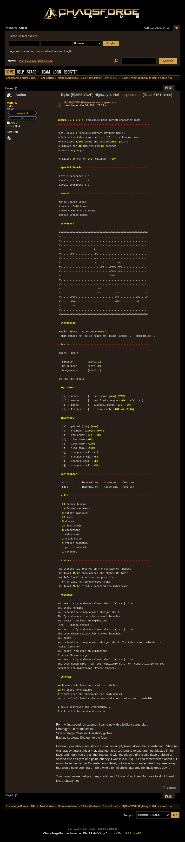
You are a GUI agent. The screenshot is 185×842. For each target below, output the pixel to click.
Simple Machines (107, 829)
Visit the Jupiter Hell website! (36, 61)
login (21, 35)
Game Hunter (110, 78)
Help (20, 72)
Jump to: (129, 815)
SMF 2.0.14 (74, 829)
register (32, 35)
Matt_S (12, 103)
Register (71, 72)
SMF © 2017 (90, 829)
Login (57, 72)
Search (33, 72)
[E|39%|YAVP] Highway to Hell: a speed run (90, 102)
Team (45, 72)
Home (10, 72)
